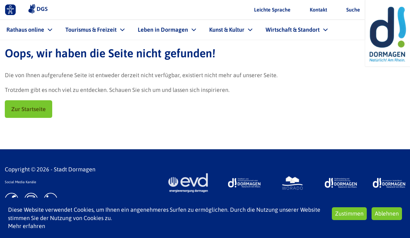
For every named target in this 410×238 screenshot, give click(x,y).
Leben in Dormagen (163, 29)
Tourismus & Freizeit (91, 29)
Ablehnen (387, 213)
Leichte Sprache (272, 9)
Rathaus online (25, 29)
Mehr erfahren (26, 226)
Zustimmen (349, 213)
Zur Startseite (28, 109)
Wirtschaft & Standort (293, 29)
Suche (353, 9)
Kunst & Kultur (226, 29)
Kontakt (318, 9)
